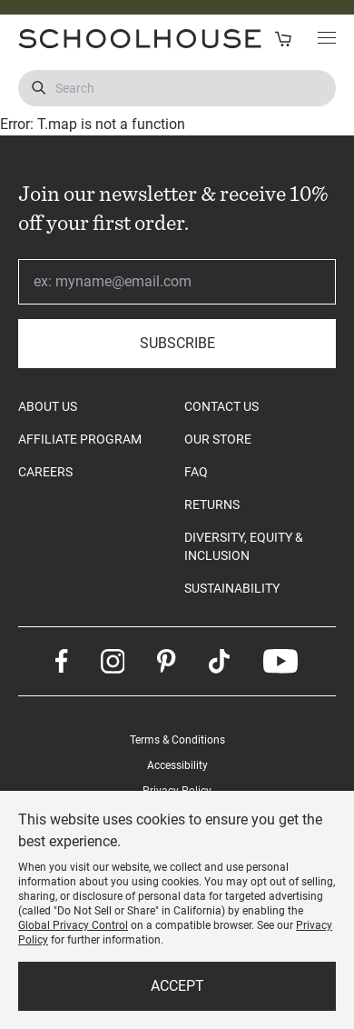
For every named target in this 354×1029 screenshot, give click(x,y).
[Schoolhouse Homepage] (91, 38)
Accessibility (177, 765)
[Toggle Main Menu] (327, 39)
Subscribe (177, 343)
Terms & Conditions (177, 740)
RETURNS (212, 504)
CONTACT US (221, 406)
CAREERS (45, 472)
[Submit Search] (38, 88)
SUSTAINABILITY (232, 588)
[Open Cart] (283, 39)
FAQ (196, 472)
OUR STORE (217, 439)
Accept (177, 985)
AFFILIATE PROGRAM (80, 439)
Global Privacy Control (73, 925)
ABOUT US (47, 406)
